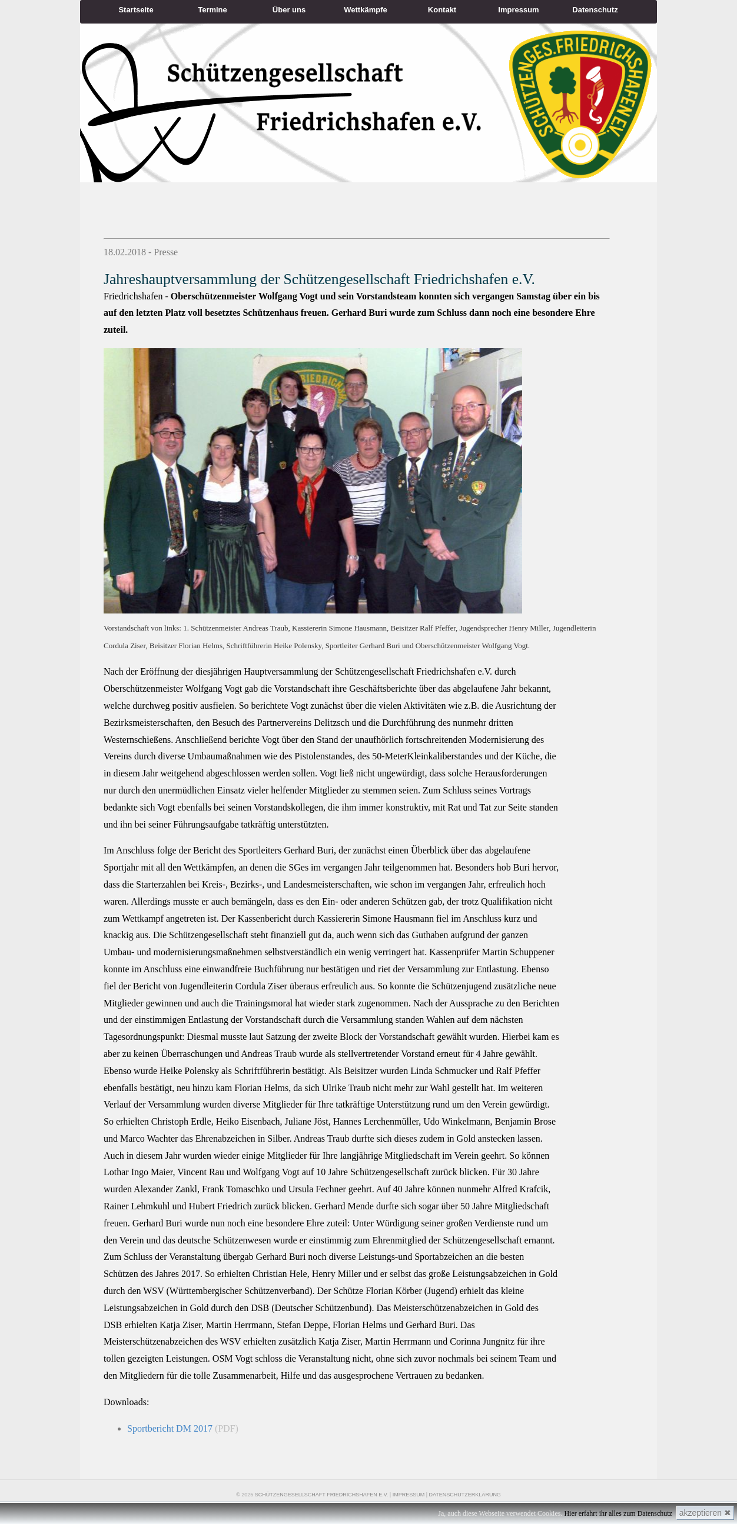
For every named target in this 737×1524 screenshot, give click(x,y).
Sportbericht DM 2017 (170, 1428)
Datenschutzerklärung (465, 1495)
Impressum (518, 9)
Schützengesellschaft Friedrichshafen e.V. (322, 1495)
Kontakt (442, 9)
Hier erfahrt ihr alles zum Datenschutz (618, 1513)
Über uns (289, 9)
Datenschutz (595, 9)
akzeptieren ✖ (705, 1513)
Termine (212, 9)
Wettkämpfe (365, 9)
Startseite (135, 9)
